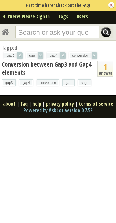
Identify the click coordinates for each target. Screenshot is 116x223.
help (36, 103)
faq (24, 103)
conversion (48, 83)
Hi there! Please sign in (26, 16)
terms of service (96, 103)
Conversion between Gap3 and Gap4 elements (47, 68)
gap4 (26, 83)
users (82, 16)
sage (84, 83)
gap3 (9, 83)
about (9, 103)
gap (68, 83)
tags (63, 16)
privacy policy (60, 103)
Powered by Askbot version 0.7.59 (58, 110)
